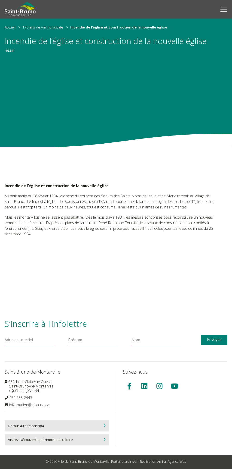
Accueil (10, 27)
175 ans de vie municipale (42, 27)
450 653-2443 (20, 398)
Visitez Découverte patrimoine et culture (40, 440)
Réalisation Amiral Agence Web (163, 462)
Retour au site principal (26, 426)
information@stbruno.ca (29, 405)
